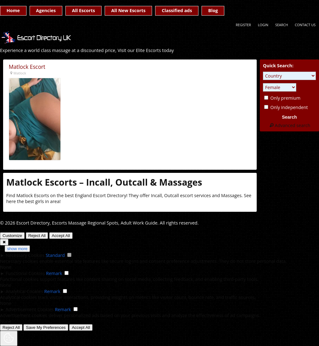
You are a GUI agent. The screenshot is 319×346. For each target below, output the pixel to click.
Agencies (46, 10)
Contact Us (305, 24)
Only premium (282, 98)
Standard (55, 255)
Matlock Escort (27, 66)
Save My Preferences (45, 327)
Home (13, 10)
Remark (54, 273)
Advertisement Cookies (30, 309)
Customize (12, 235)
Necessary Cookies (25, 255)
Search (281, 24)
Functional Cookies (25, 273)
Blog (213, 10)
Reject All (37, 235)
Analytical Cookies (24, 291)
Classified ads (177, 10)
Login (263, 24)
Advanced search (289, 125)
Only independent (286, 107)
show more (17, 248)
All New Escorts (128, 10)
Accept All (61, 235)
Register (243, 24)
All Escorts (83, 10)
